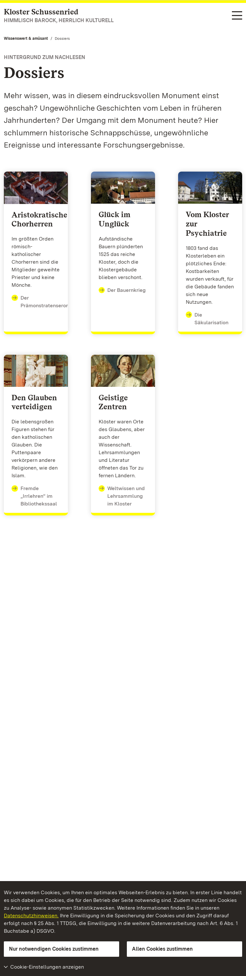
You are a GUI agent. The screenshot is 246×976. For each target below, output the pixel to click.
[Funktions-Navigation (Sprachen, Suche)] (237, 15)
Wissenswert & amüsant (26, 38)
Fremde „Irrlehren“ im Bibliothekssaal (34, 496)
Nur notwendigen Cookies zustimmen (54, 949)
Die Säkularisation (207, 318)
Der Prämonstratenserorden (44, 301)
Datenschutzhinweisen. (31, 915)
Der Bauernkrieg (122, 290)
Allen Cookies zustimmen (162, 949)
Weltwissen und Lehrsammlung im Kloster (122, 496)
